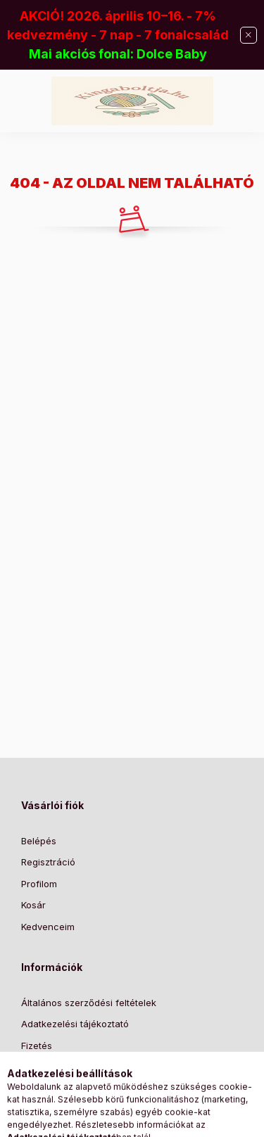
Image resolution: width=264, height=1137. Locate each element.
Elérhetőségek (52, 1088)
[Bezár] (248, 35)
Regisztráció (48, 862)
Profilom (39, 883)
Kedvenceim (48, 926)
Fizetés (36, 1045)
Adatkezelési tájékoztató (75, 1023)
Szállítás (39, 1066)
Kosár (33, 904)
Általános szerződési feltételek (88, 1002)
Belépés (38, 840)
